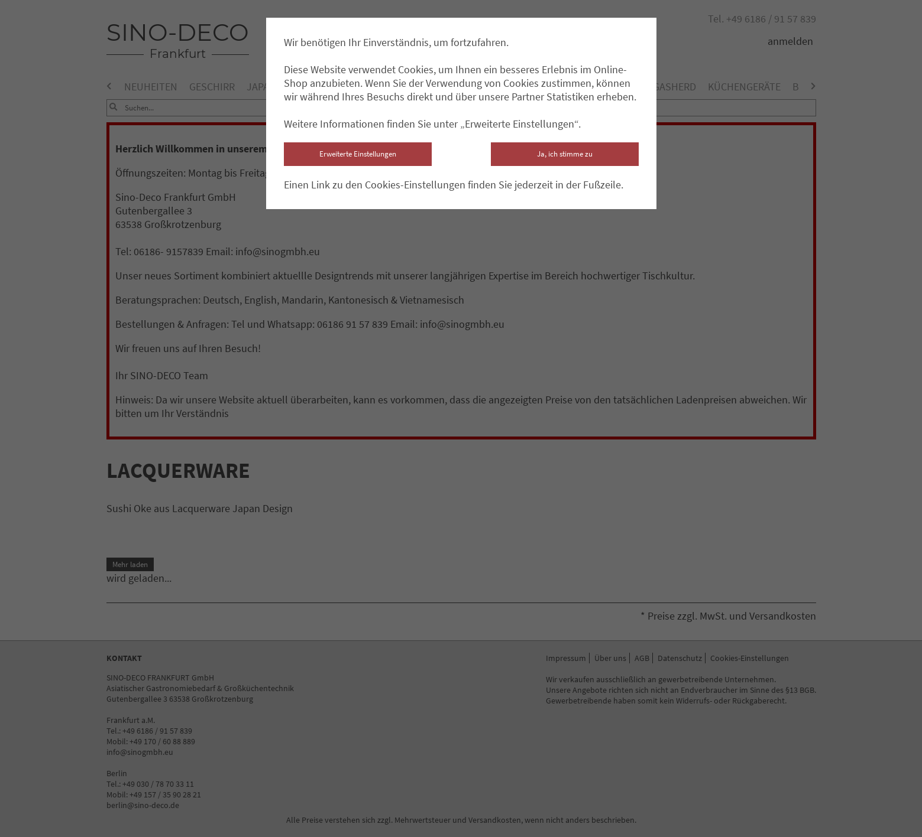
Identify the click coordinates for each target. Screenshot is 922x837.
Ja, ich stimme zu (565, 154)
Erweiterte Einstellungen (357, 154)
